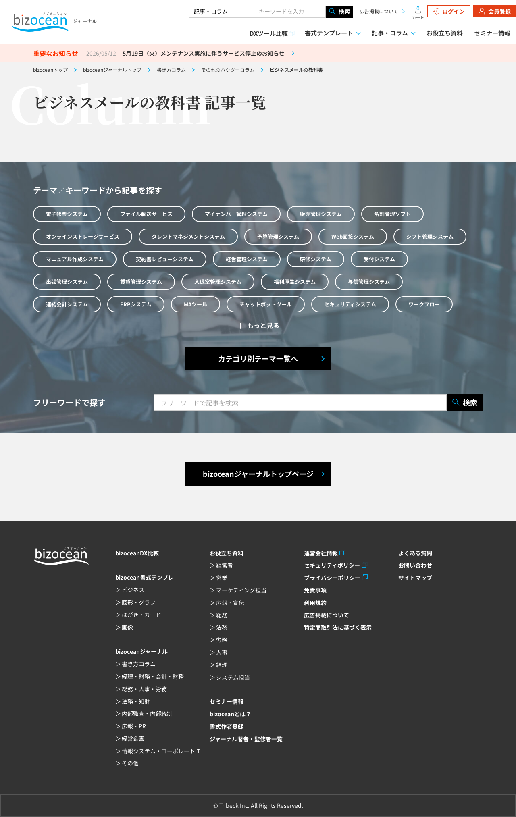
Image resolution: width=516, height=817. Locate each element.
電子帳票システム (67, 214)
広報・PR (134, 726)
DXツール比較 (269, 33)
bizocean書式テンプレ (144, 577)
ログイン (449, 11)
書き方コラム (139, 664)
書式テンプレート (329, 33)
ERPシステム (136, 304)
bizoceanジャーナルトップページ (258, 473)
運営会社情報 (321, 553)
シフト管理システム (430, 236)
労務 (221, 640)
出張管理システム (67, 281)
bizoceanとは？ (230, 714)
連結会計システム (67, 304)
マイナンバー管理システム (236, 214)
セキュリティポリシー (332, 565)
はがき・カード (141, 615)
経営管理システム (247, 259)
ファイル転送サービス (146, 214)
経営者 (224, 565)
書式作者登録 (226, 726)
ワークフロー (424, 304)
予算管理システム (278, 236)
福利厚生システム (295, 281)
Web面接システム (352, 236)
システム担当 (233, 677)
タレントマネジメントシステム (188, 236)
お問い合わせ (415, 565)
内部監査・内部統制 (147, 713)
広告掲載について (379, 11)
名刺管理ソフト (392, 214)
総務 (221, 615)
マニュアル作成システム (75, 259)
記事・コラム (390, 33)
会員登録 (495, 11)
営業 (221, 578)
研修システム (315, 259)
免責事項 (315, 590)
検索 (339, 12)
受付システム (379, 259)
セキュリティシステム (350, 304)
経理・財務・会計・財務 (153, 676)
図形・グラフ (139, 602)
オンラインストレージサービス (82, 236)
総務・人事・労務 (144, 689)
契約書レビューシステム (165, 259)
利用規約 (315, 603)
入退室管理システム (217, 281)
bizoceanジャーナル (141, 651)
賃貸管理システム (141, 281)
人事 (221, 652)
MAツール (195, 304)
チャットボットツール (265, 304)
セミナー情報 (492, 33)
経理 (221, 665)
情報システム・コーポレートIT (161, 751)
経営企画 (133, 738)
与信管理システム (369, 281)
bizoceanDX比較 (137, 553)
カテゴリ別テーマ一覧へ (258, 358)
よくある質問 (415, 553)
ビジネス (133, 590)
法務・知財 (136, 701)
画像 (127, 627)
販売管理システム (321, 214)
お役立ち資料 (445, 33)
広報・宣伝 (230, 603)
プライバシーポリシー (332, 578)
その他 (130, 763)
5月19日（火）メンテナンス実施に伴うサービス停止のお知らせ (204, 53)
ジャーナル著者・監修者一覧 (246, 739)
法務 (221, 627)
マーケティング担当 (241, 590)
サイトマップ (415, 578)
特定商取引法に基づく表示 (338, 627)
